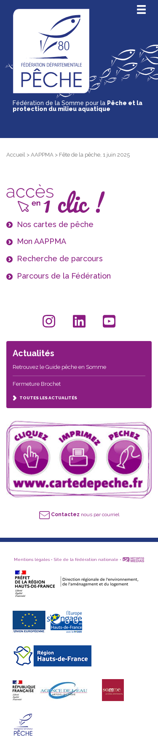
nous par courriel (79, 514)
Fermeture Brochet (37, 384)
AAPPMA (42, 155)
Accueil (15, 155)
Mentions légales (32, 559)
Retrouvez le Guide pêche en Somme (59, 367)
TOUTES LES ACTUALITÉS (45, 397)
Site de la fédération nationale (86, 559)
